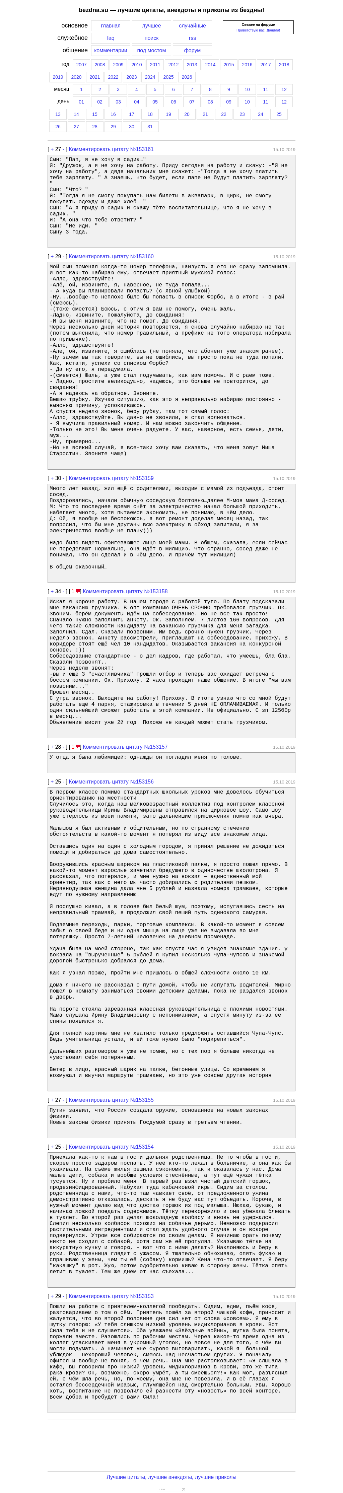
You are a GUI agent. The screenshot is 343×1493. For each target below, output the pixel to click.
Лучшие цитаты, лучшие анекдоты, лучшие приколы (171, 1477)
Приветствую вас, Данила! (258, 30)
